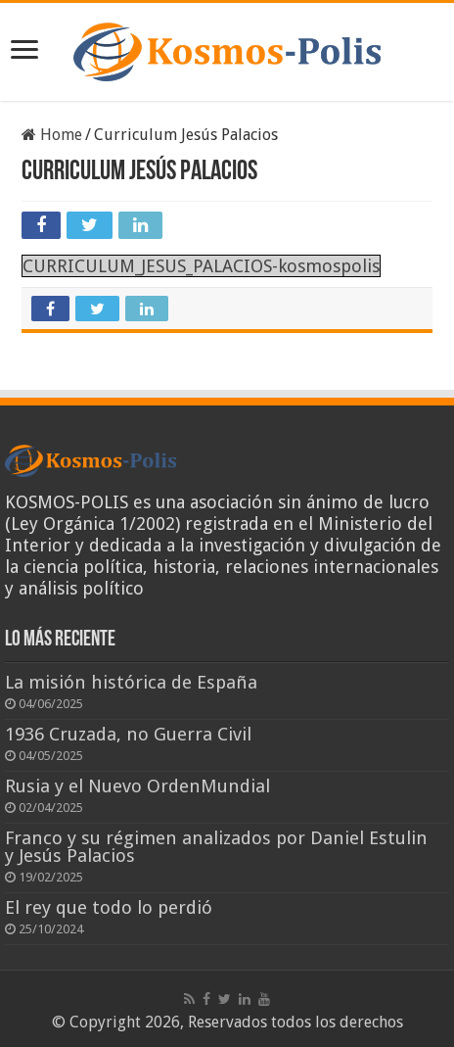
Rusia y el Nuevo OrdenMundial (137, 786)
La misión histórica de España (131, 682)
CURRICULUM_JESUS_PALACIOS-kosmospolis (201, 266)
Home (52, 134)
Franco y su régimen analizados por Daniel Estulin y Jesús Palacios (216, 847)
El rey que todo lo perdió (108, 907)
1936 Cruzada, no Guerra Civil (128, 734)
